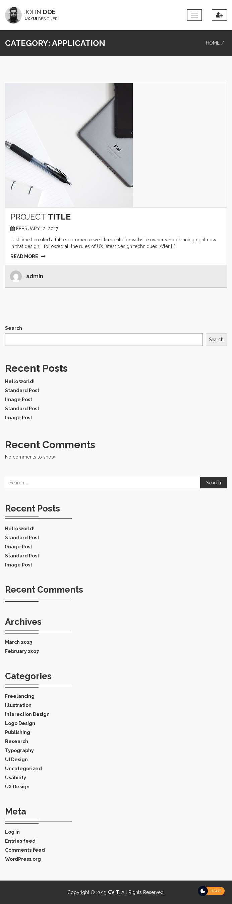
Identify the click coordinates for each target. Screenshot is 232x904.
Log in (12, 832)
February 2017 (22, 651)
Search (13, 328)
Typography (19, 750)
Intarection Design (27, 714)
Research (16, 741)
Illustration (18, 705)
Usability (15, 777)
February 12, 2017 (37, 228)
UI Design (16, 759)
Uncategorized (23, 768)
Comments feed (25, 850)
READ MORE (28, 256)
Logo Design (20, 723)
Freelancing (20, 696)
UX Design (17, 786)
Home (213, 43)
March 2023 (18, 642)
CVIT (113, 892)
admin (34, 276)
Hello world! (20, 381)
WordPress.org (23, 859)
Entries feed (20, 841)
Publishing (17, 732)
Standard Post (22, 390)
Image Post (18, 399)
